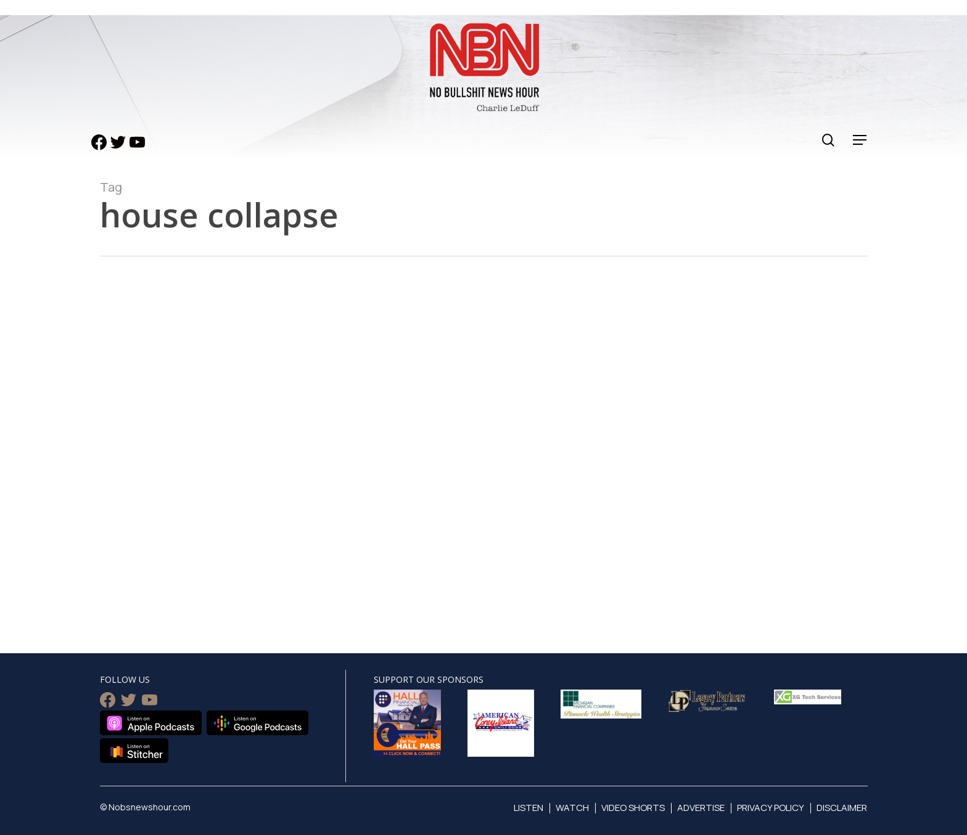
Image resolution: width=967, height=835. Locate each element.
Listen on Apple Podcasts (151, 723)
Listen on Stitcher (134, 750)
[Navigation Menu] (860, 140)
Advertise (701, 807)
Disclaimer (842, 807)
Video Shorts (633, 807)
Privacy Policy (770, 807)
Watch (572, 807)
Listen (528, 807)
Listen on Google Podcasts (257, 723)
